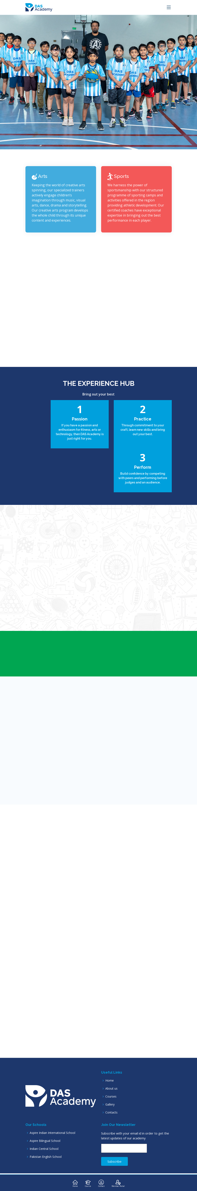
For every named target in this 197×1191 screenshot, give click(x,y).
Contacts (111, 1112)
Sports (118, 178)
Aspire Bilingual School (45, 1140)
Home (109, 1080)
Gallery (110, 1104)
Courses (110, 1096)
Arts (39, 178)
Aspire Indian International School (52, 1132)
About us (111, 1088)
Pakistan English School (46, 1156)
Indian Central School (44, 1148)
